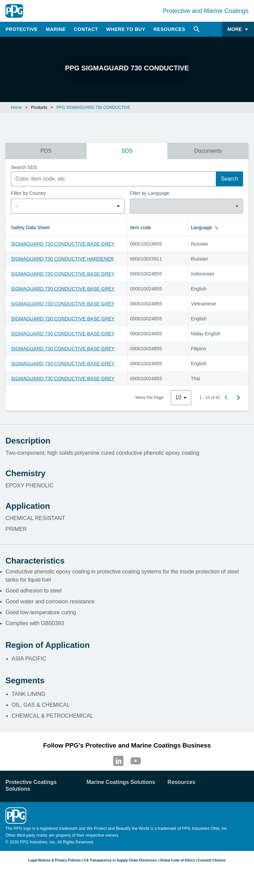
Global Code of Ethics (177, 860)
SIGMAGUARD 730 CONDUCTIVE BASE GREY (63, 244)
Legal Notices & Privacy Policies (54, 860)
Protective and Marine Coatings (206, 10)
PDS (45, 151)
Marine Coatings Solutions (121, 782)
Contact (86, 29)
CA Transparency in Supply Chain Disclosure (120, 860)
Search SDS (24, 167)
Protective (21, 29)
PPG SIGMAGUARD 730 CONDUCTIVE (93, 107)
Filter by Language (149, 193)
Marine (55, 29)
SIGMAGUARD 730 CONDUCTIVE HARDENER (62, 259)
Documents (208, 151)
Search (229, 179)
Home (16, 107)
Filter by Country (28, 193)
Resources (169, 29)
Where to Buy (126, 29)
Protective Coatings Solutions (31, 785)
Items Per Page (149, 397)
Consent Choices (212, 860)
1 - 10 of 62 (209, 397)
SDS (127, 151)
